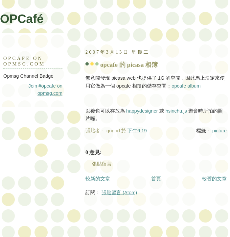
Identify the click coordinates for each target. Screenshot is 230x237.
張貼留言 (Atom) (119, 192)
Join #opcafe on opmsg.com (45, 89)
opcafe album (186, 86)
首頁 (156, 178)
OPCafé (22, 19)
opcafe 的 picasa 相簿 (129, 64)
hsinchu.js (176, 111)
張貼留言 (102, 164)
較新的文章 (97, 178)
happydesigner (142, 111)
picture (219, 130)
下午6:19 (137, 130)
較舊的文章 (214, 178)
